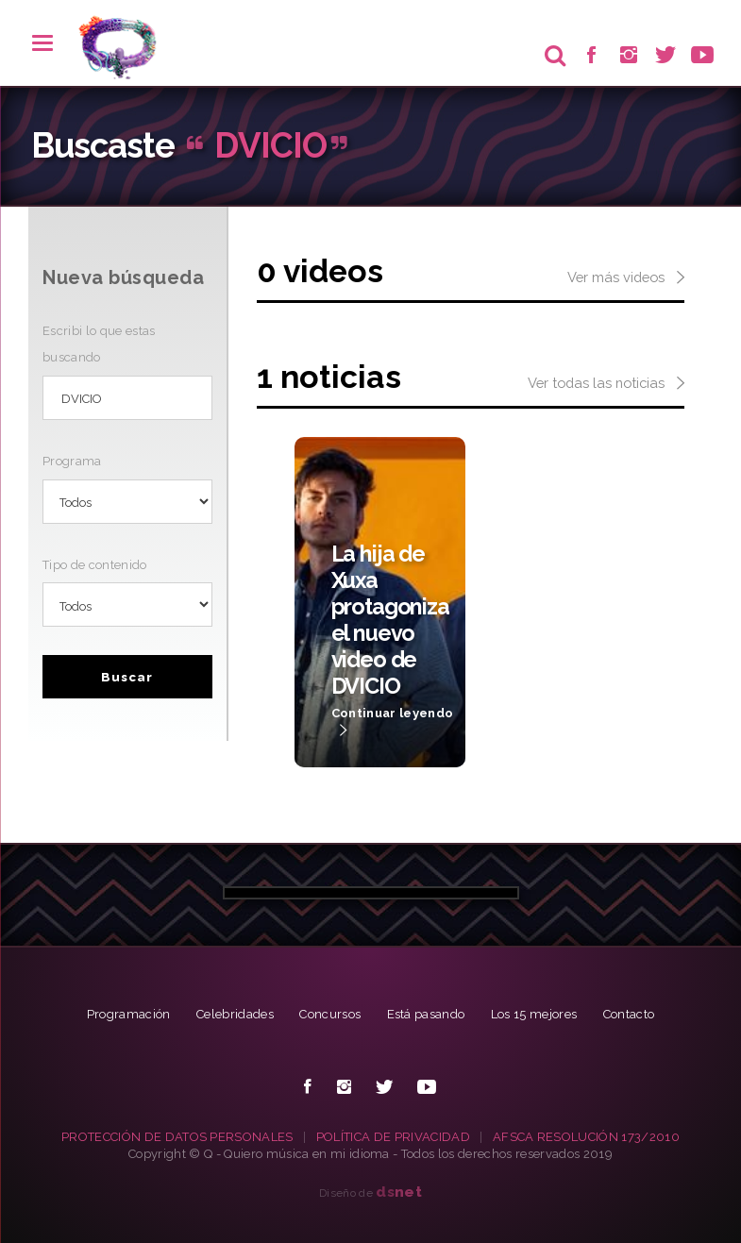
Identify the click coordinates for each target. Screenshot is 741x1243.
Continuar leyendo (392, 723)
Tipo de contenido (94, 565)
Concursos (330, 1014)
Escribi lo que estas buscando (99, 344)
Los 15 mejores (534, 1014)
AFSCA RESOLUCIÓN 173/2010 (586, 1137)
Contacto (629, 1014)
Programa (72, 461)
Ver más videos (625, 278)
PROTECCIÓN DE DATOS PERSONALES (177, 1137)
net (399, 1192)
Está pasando (426, 1014)
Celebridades (235, 1014)
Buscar (127, 677)
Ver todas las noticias (606, 384)
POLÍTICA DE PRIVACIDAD (393, 1137)
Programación (129, 1014)
